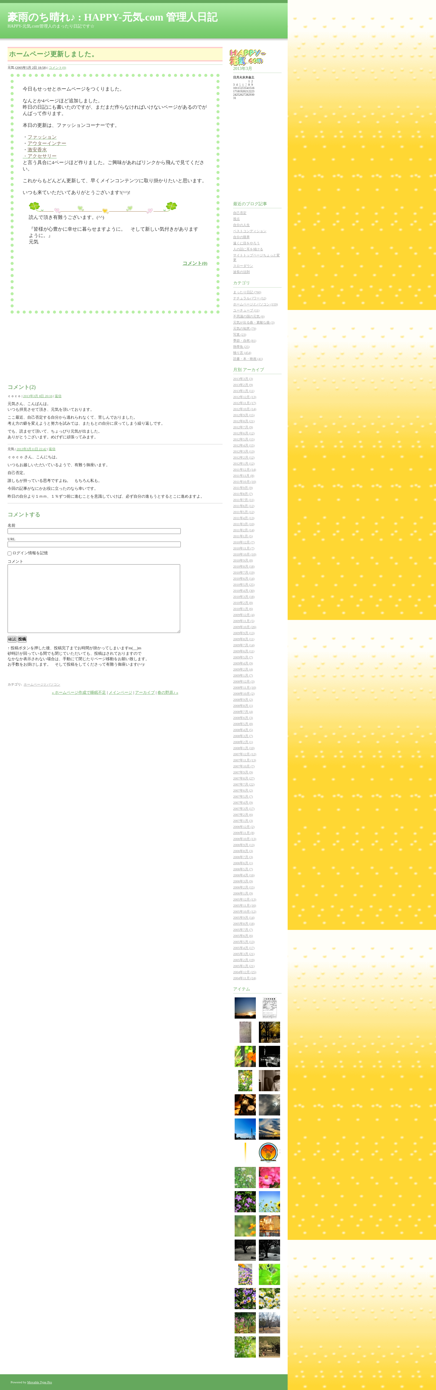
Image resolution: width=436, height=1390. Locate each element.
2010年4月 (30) (244, 590)
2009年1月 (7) (243, 675)
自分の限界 (241, 237)
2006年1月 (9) (243, 893)
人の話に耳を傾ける (248, 249)
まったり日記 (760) (247, 292)
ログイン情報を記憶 (30, 553)
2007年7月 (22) (244, 784)
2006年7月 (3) (243, 857)
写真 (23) (239, 334)
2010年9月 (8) (243, 560)
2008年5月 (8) (243, 724)
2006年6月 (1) (243, 863)
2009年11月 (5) (243, 621)
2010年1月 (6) (243, 609)
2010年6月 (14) (244, 578)
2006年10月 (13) (244, 839)
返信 (58, 396)
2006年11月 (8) (243, 833)
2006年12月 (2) (244, 826)
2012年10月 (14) (244, 409)
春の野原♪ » (167, 706)
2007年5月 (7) (243, 796)
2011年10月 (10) (244, 481)
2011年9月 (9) (243, 487)
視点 (236, 219)
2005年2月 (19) (244, 960)
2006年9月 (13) (244, 845)
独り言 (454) (242, 352)
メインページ (120, 706)
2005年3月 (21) (244, 954)
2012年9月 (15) (244, 415)
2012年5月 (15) (244, 439)
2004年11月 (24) (244, 978)
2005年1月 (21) (244, 966)
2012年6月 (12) (244, 433)
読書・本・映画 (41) (248, 359)
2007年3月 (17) (244, 808)
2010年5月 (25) (244, 584)
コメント (15, 561)
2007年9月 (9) (243, 772)
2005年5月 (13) (244, 942)
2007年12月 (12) (244, 754)
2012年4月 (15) (244, 445)
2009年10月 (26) (244, 627)
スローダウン (243, 266)
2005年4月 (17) (244, 948)
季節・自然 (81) (244, 340)
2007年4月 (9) (243, 802)
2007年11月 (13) (244, 760)
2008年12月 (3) (244, 681)
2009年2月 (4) (243, 669)
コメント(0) (57, 67)
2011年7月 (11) (243, 500)
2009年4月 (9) (243, 663)
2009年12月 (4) (244, 615)
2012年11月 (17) (244, 403)
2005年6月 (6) (243, 935)
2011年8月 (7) (243, 494)
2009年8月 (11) (243, 639)
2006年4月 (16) (244, 875)
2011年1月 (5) (243, 536)
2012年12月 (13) (244, 397)
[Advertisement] (99, 286)
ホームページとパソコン (42, 698)
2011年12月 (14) (244, 469)
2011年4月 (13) (243, 518)
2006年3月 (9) (243, 881)
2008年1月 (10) (244, 748)
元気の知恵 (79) (244, 328)
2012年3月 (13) (244, 451)
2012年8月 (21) (244, 421)
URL (11, 539)
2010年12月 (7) (244, 542)
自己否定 (239, 213)
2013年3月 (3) (243, 378)
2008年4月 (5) (243, 730)
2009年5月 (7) (243, 657)
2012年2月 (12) (244, 457)
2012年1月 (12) (244, 463)
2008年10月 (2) (244, 693)
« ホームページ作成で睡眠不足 (79, 706)
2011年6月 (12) (243, 506)
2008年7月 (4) (243, 711)
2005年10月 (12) (244, 911)
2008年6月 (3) (243, 718)
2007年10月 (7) (244, 766)
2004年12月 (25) (244, 972)
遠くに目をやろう (246, 243)
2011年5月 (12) (243, 512)
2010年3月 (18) (244, 596)
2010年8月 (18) (244, 566)
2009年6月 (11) (243, 651)
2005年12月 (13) (244, 899)
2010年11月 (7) (243, 548)
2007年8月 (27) (244, 778)
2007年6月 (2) (243, 790)
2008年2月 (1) (243, 742)
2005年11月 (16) (244, 905)
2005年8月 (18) (244, 923)
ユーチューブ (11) (246, 310)
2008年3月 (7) (243, 736)
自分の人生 (241, 225)
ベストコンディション (249, 231)
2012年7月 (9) (243, 427)
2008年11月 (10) (244, 687)
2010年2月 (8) (243, 602)
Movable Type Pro (39, 1382)
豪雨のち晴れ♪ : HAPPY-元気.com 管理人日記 (112, 17)
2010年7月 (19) (244, 572)
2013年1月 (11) (243, 391)
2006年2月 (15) (244, 887)
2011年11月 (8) (243, 475)
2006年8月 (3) (243, 851)
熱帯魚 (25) (241, 346)
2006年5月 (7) (243, 869)
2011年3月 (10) (243, 524)
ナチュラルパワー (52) (249, 298)
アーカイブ (145, 706)
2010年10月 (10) (244, 554)
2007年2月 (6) (243, 814)
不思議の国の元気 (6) (249, 316)
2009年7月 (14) (244, 645)
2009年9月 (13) (244, 633)
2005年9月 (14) (244, 917)
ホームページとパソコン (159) (255, 304)
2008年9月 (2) (243, 699)
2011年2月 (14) (243, 530)
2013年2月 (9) (243, 385)
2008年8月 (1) (243, 705)
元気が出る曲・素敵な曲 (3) (254, 322)
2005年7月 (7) (243, 929)
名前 (11, 525)
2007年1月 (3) (243, 820)
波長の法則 (241, 272)
